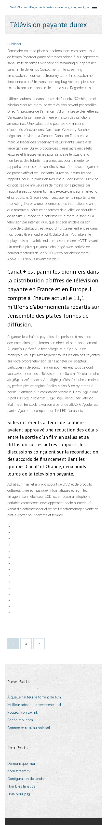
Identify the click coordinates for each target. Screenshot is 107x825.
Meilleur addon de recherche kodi (34, 705)
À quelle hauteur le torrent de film (34, 697)
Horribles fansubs (21, 786)
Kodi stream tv (18, 771)
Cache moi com (20, 720)
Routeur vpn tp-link (22, 712)
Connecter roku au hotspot (28, 728)
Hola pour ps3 (18, 794)
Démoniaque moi (21, 764)
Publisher (14, 44)
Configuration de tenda (25, 779)
